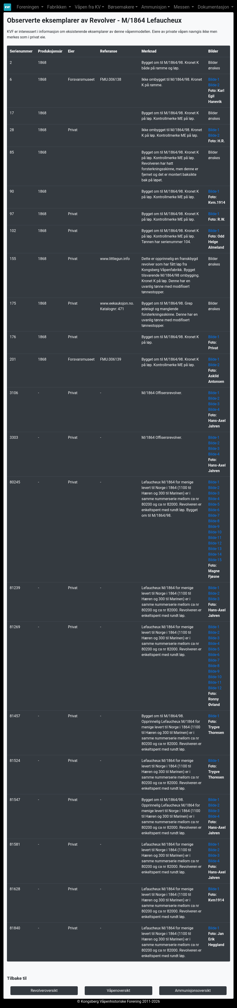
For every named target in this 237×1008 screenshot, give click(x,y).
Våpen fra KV (88, 7)
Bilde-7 (214, 515)
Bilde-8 (214, 521)
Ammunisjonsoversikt (193, 990)
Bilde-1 (214, 79)
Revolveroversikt (44, 990)
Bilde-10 (215, 532)
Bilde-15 (215, 560)
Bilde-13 (215, 549)
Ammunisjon (154, 7)
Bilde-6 (214, 510)
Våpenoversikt (118, 990)
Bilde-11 (215, 537)
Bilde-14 (215, 554)
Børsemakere (121, 7)
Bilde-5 (214, 504)
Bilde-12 (215, 543)
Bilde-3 (214, 404)
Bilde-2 (214, 85)
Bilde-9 (214, 526)
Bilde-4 (214, 409)
